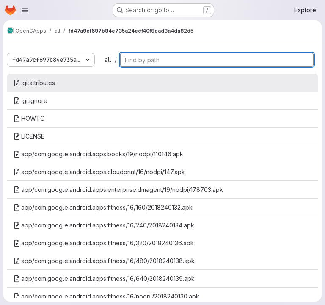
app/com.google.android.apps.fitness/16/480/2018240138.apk (104, 260)
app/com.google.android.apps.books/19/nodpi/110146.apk (98, 154)
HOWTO (29, 118)
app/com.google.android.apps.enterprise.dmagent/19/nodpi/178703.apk (118, 189)
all (108, 59)
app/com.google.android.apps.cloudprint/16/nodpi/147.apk (99, 171)
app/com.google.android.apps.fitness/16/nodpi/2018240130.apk (106, 296)
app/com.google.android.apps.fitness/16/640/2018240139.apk (104, 278)
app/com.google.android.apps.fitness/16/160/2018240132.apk (103, 207)
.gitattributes (34, 82)
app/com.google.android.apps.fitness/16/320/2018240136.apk (104, 243)
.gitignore (30, 100)
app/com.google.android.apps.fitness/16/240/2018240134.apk (104, 225)
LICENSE (29, 136)
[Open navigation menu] (25, 10)
